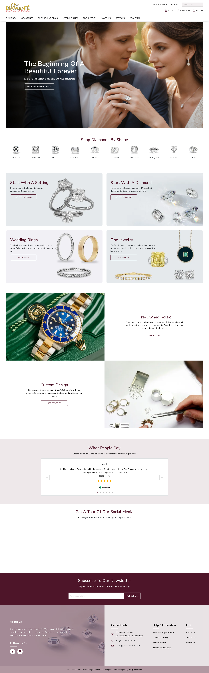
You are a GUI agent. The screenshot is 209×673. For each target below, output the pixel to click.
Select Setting (23, 197)
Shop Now (23, 257)
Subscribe (132, 596)
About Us (190, 632)
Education (190, 642)
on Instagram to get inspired (107, 517)
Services (120, 18)
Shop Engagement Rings (39, 86)
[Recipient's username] (96, 596)
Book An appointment (163, 632)
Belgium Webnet (136, 669)
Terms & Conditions (162, 647)
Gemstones (27, 18)
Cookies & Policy (160, 637)
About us (135, 18)
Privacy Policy (159, 642)
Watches (106, 18)
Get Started (54, 403)
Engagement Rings (48, 18)
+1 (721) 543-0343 (165, 4)
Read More (104, 476)
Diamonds (11, 18)
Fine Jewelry (89, 18)
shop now (154, 335)
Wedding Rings (71, 18)
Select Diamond (123, 197)
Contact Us (191, 637)
